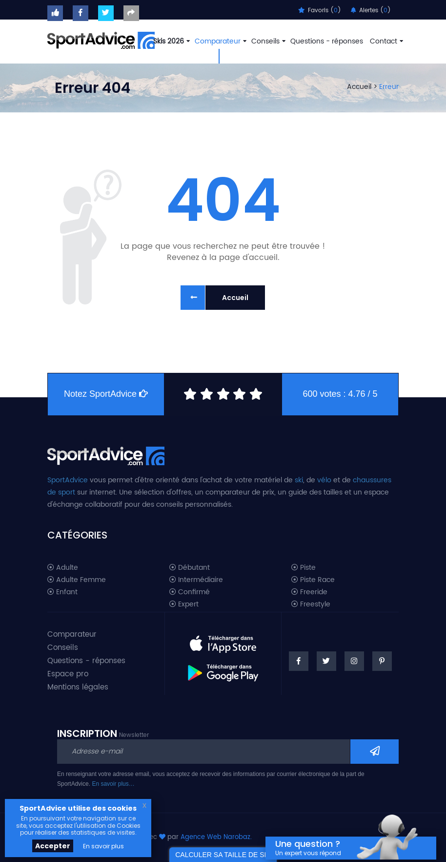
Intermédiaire (196, 580)
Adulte (62, 568)
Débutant (189, 568)
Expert (184, 604)
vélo (324, 480)
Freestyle (310, 604)
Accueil (359, 86)
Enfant (62, 592)
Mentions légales (77, 687)
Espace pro (67, 674)
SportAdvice (67, 480)
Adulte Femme (76, 580)
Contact (385, 41)
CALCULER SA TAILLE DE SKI (223, 855)
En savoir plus (103, 846)
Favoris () (319, 10)
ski (299, 480)
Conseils (267, 41)
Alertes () (371, 10)
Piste (303, 568)
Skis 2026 (170, 41)
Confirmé (189, 592)
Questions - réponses (326, 41)
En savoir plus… (113, 783)
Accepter (52, 846)
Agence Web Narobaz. (216, 837)
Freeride (309, 592)
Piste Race (313, 580)
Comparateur (219, 41)
